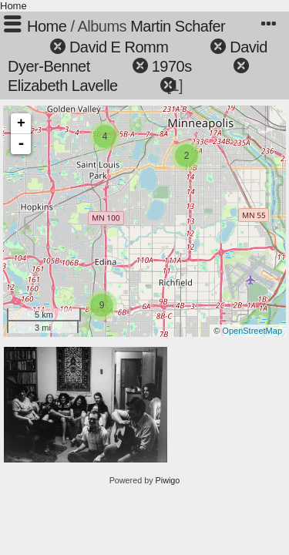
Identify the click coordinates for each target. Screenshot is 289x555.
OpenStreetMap (252, 330)
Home (13, 6)
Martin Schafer (177, 26)
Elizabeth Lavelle (63, 85)
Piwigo (168, 480)
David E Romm (118, 47)
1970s (172, 66)
